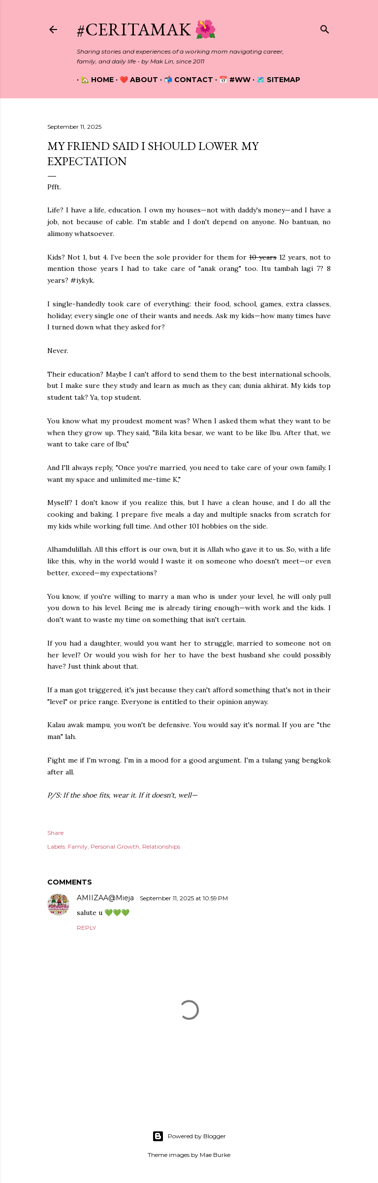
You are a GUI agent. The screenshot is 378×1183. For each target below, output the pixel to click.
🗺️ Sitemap (274, 79)
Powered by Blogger (189, 1136)
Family (78, 846)
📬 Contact (184, 79)
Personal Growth (115, 846)
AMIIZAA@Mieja (106, 897)
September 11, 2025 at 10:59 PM (184, 898)
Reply (86, 927)
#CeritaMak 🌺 (147, 29)
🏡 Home (93, 79)
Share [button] (55, 832)
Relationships (161, 846)
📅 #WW (231, 79)
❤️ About (135, 79)
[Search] (325, 27)
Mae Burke (215, 1154)
